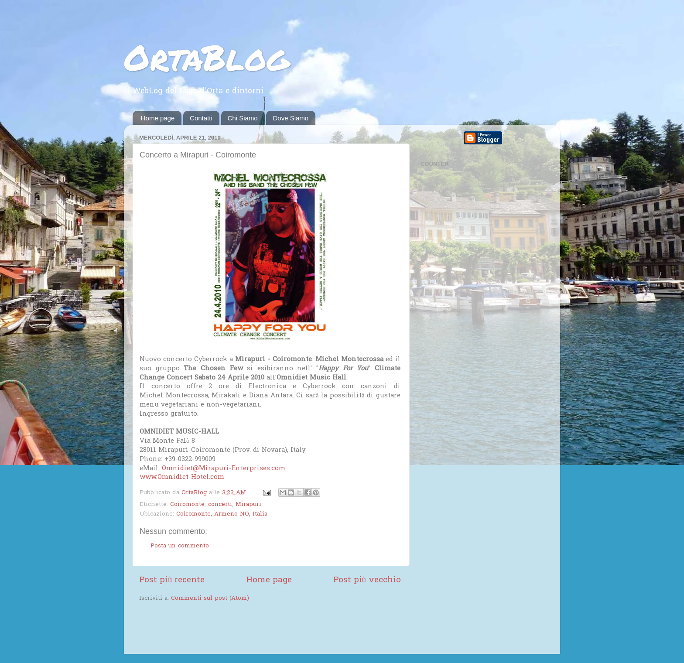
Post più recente (172, 580)
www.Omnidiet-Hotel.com (182, 477)
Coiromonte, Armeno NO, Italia (221, 514)
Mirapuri (248, 504)
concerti (220, 504)
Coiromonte (187, 504)
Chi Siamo (243, 118)
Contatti (201, 118)
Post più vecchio (367, 580)
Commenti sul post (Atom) (210, 598)
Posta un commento (179, 546)
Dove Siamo (290, 118)
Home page (158, 118)
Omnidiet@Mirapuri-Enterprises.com (223, 468)
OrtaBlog (206, 57)
